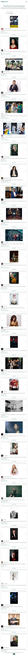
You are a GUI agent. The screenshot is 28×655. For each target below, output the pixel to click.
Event (3, 75)
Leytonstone (4, 437)
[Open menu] (26, 1)
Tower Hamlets (4, 181)
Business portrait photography (9, 498)
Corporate (3, 182)
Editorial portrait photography (18, 500)
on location (19, 625)
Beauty (3, 310)
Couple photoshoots (8, 500)
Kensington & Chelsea (5, 53)
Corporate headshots (19, 498)
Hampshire (5, 480)
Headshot (6, 182)
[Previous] (2, 22)
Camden (3, 373)
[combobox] (14, 12)
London (10, 53)
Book (14, 34)
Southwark (3, 309)
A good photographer (17, 620)
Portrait (5, 75)
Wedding (7, 118)
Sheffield (3, 245)
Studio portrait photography (18, 508)
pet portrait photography (10, 572)
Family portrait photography (7, 565)
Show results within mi (9, 13)
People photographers (17, 503)
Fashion (5, 310)
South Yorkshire (7, 245)
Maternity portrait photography (8, 570)
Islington (3, 117)
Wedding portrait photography (8, 569)
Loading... (14, 487)
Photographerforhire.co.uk (20, 651)
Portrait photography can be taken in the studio (8, 625)
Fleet (2, 480)
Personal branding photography (7, 505)
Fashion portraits (9, 503)
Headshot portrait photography (8, 567)
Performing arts (4, 246)
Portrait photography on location (20, 505)
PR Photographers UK (8, 508)
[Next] (25, 22)
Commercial (3, 438)
